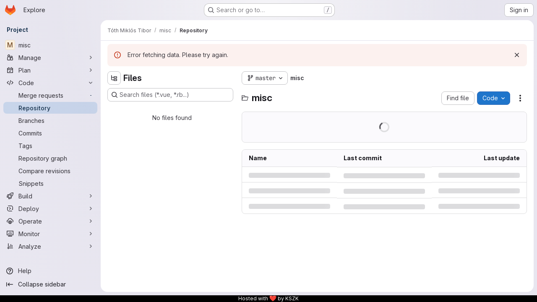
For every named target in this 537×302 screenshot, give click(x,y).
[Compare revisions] (50, 171)
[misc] (50, 45)
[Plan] (50, 70)
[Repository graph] (50, 158)
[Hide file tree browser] (114, 78)
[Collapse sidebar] (50, 284)
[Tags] (50, 145)
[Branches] (50, 120)
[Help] (50, 271)
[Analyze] (50, 246)
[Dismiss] (517, 55)
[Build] (50, 196)
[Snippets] (50, 183)
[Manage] (50, 57)
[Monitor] (50, 234)
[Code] (50, 83)
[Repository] (50, 108)
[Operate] (50, 221)
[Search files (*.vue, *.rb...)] (170, 95)
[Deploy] (50, 208)
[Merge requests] (50, 95)
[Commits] (50, 133)
